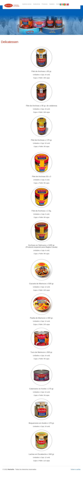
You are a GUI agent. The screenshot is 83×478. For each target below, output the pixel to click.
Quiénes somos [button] (26, 4)
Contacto (58, 4)
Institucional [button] (36, 4)
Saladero (51, 4)
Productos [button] (45, 4)
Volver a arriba (75, 469)
